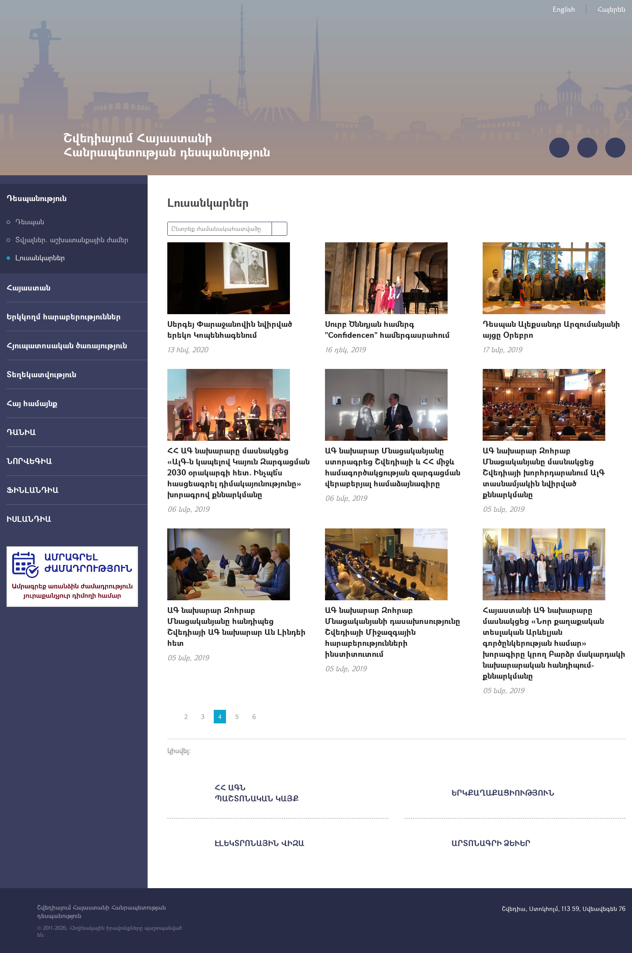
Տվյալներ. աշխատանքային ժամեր (71, 239)
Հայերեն (611, 9)
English (564, 9)
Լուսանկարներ (40, 257)
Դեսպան (29, 221)
